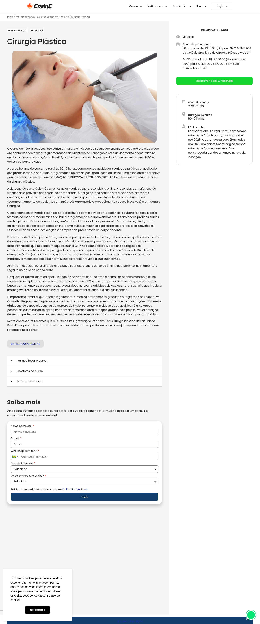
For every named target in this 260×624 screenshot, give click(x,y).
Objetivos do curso (29, 371)
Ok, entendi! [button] (37, 609)
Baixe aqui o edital (25, 344)
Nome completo (21, 426)
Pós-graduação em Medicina (52, 16)
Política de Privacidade (75, 489)
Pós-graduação (25, 16)
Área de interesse (22, 463)
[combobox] (15, 456)
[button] (84, 361)
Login (222, 6)
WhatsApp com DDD (24, 451)
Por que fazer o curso (31, 361)
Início (10, 16)
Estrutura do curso (29, 381)
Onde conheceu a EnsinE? (27, 476)
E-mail (15, 438)
